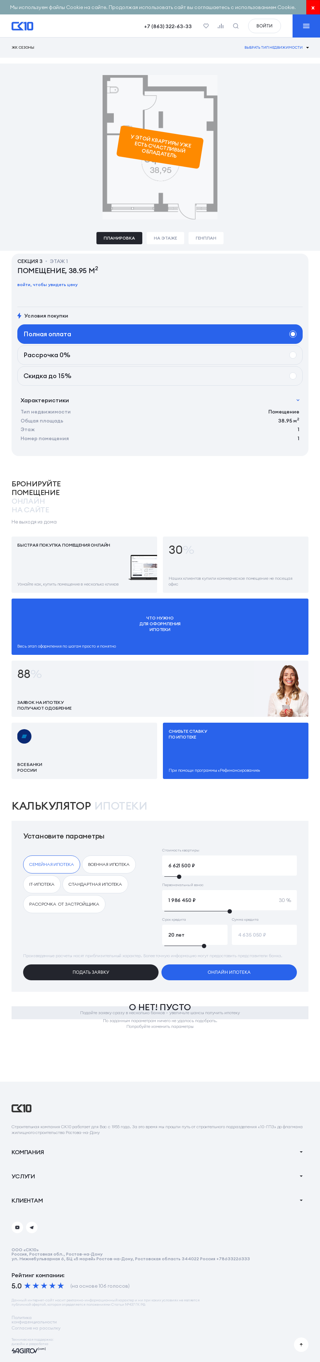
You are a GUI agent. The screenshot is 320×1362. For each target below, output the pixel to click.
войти (264, 26)
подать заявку (91, 972)
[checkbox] (51, 864)
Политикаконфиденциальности (34, 1319)
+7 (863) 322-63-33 (168, 26)
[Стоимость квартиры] (229, 865)
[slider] (229, 876)
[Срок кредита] (195, 935)
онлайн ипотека (229, 972)
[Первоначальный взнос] (229, 900)
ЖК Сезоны (23, 47)
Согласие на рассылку (36, 1328)
